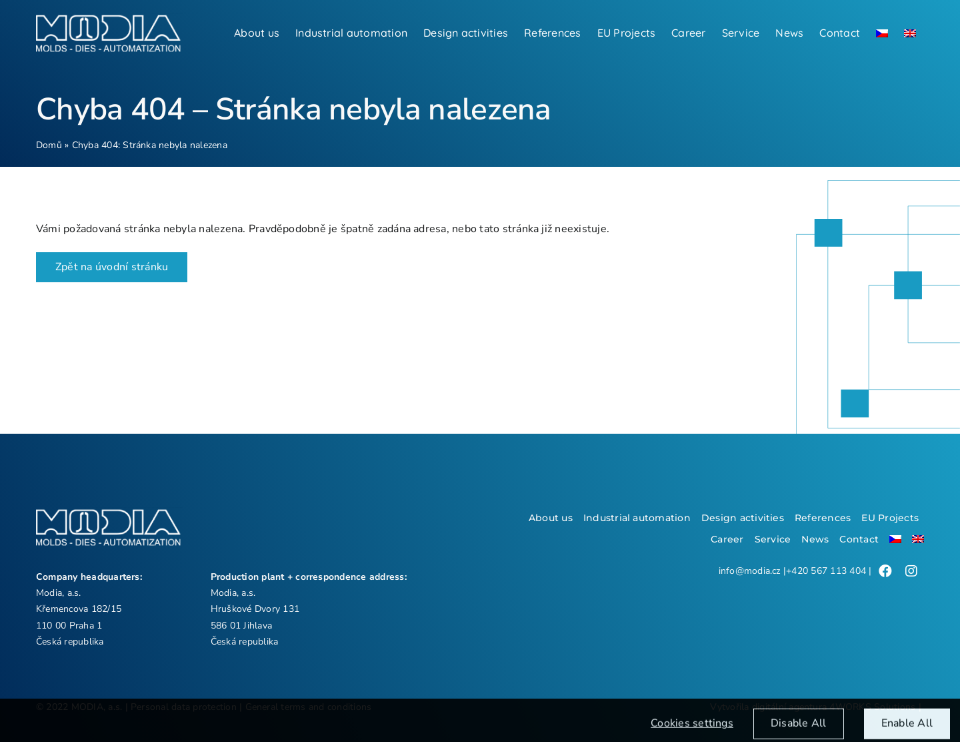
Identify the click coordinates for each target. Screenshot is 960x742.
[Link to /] (885, 571)
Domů (49, 145)
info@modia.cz (750, 571)
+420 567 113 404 (826, 571)
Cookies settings (692, 728)
